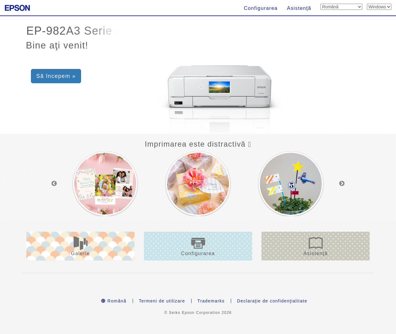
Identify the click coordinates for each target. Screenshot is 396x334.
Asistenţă (299, 8)
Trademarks (211, 300)
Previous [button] (54, 184)
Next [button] (342, 184)
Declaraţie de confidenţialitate (272, 300)
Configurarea (261, 8)
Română (114, 300)
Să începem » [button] (56, 76)
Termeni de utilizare (162, 300)
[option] (105, 183)
